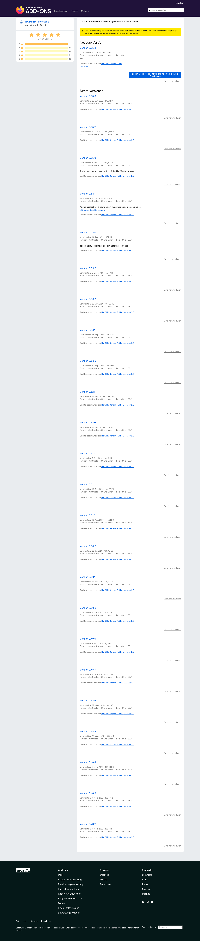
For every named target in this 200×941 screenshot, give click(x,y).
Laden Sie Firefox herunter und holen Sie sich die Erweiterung (155, 75)
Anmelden (180, 3)
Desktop (104, 874)
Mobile (103, 879)
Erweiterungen (60, 11)
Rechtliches (46, 921)
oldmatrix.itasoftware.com (92, 210)
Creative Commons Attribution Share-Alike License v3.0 (97, 928)
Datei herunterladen (172, 81)
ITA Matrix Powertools (37, 21)
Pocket (146, 893)
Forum (61, 903)
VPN (144, 879)
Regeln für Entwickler (69, 893)
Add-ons (63, 870)
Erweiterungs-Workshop (70, 884)
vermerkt (37, 928)
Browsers (147, 874)
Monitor (146, 889)
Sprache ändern (149, 927)
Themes (74, 11)
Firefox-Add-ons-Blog (70, 879)
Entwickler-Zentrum (68, 889)
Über (60, 874)
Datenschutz (21, 921)
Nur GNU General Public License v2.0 (117, 109)
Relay (145, 884)
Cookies (34, 921)
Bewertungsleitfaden (69, 912)
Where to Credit (38, 25)
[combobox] (166, 10)
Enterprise (105, 884)
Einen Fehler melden (68, 908)
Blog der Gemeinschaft (70, 898)
